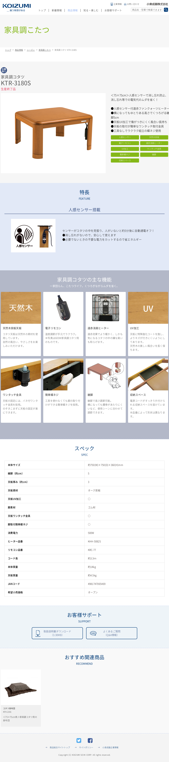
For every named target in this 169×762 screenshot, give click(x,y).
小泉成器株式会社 (157, 4)
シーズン (31, 50)
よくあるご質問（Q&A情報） (111, 633)
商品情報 (73, 10)
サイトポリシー (86, 748)
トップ (42, 10)
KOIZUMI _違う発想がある (17, 8)
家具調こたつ (45, 50)
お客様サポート (113, 10)
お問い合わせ (133, 4)
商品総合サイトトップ (60, 748)
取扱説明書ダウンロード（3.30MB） (57, 633)
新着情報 (57, 10)
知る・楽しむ (91, 10)
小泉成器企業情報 (110, 748)
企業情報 (118, 4)
